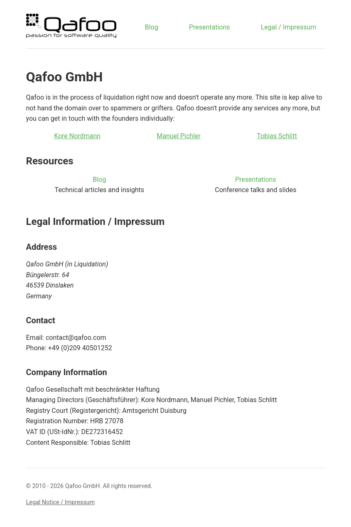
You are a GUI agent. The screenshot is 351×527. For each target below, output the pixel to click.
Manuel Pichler (179, 136)
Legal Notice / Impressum (60, 502)
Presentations (209, 27)
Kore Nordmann (77, 136)
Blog (151, 27)
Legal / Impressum (289, 27)
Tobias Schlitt (277, 136)
